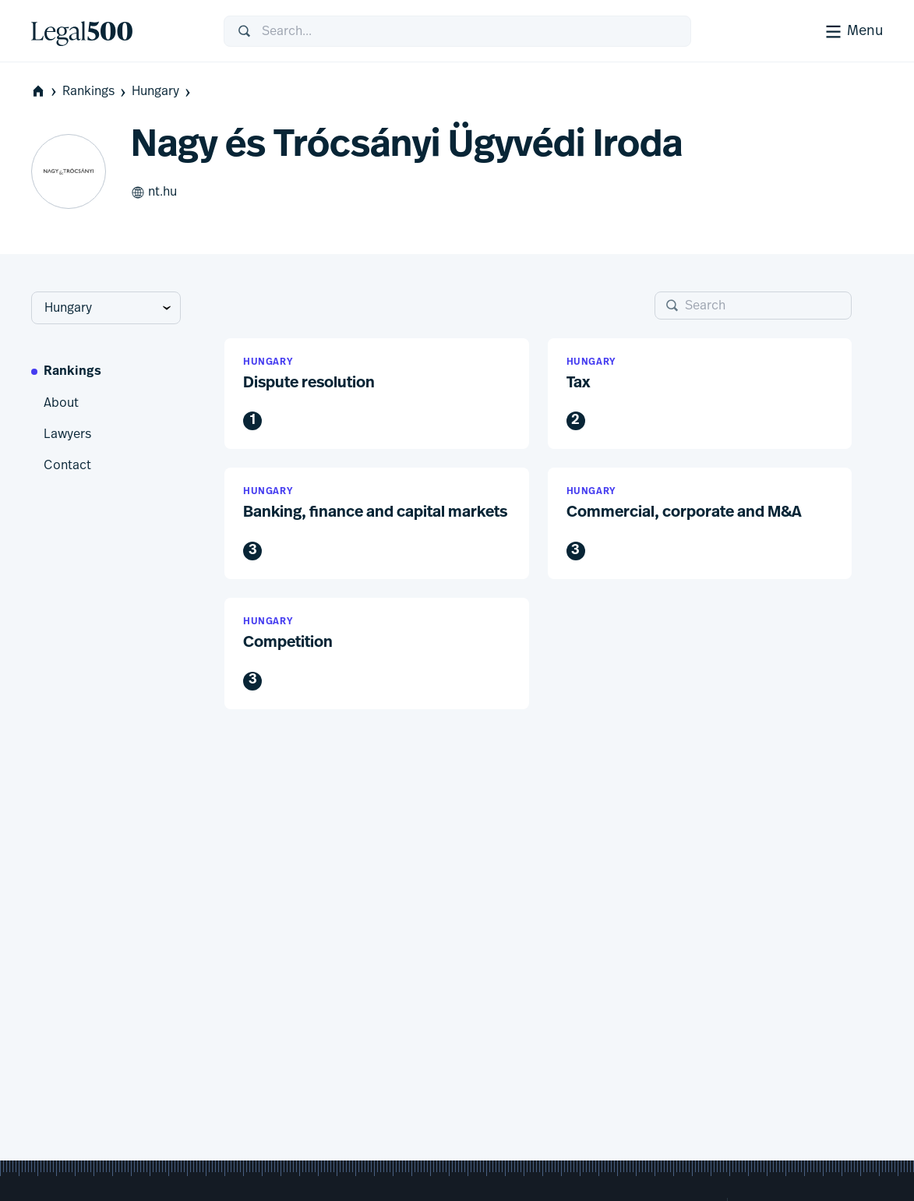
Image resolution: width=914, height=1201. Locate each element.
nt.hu (154, 192)
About (61, 403)
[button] (376, 394)
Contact (67, 465)
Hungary (162, 91)
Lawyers (67, 434)
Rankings (95, 91)
